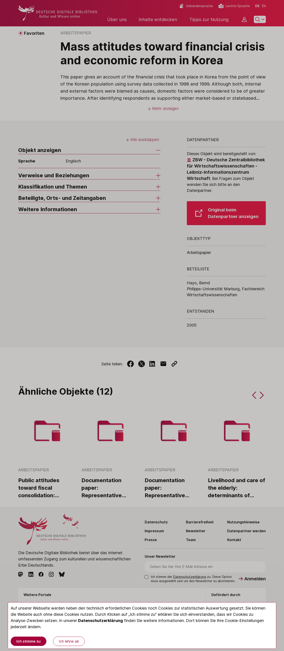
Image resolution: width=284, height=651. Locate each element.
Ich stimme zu (28, 641)
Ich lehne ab (69, 641)
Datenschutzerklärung (100, 620)
